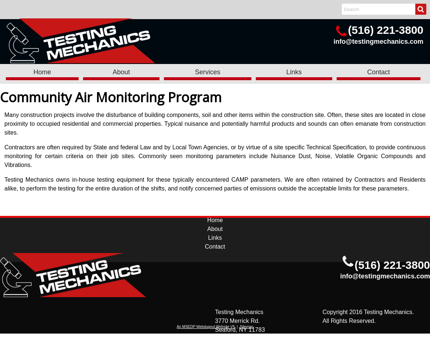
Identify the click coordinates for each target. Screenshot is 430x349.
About (121, 72)
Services (207, 72)
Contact (378, 72)
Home (42, 72)
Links (294, 72)
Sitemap (246, 327)
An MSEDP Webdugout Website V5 (206, 327)
